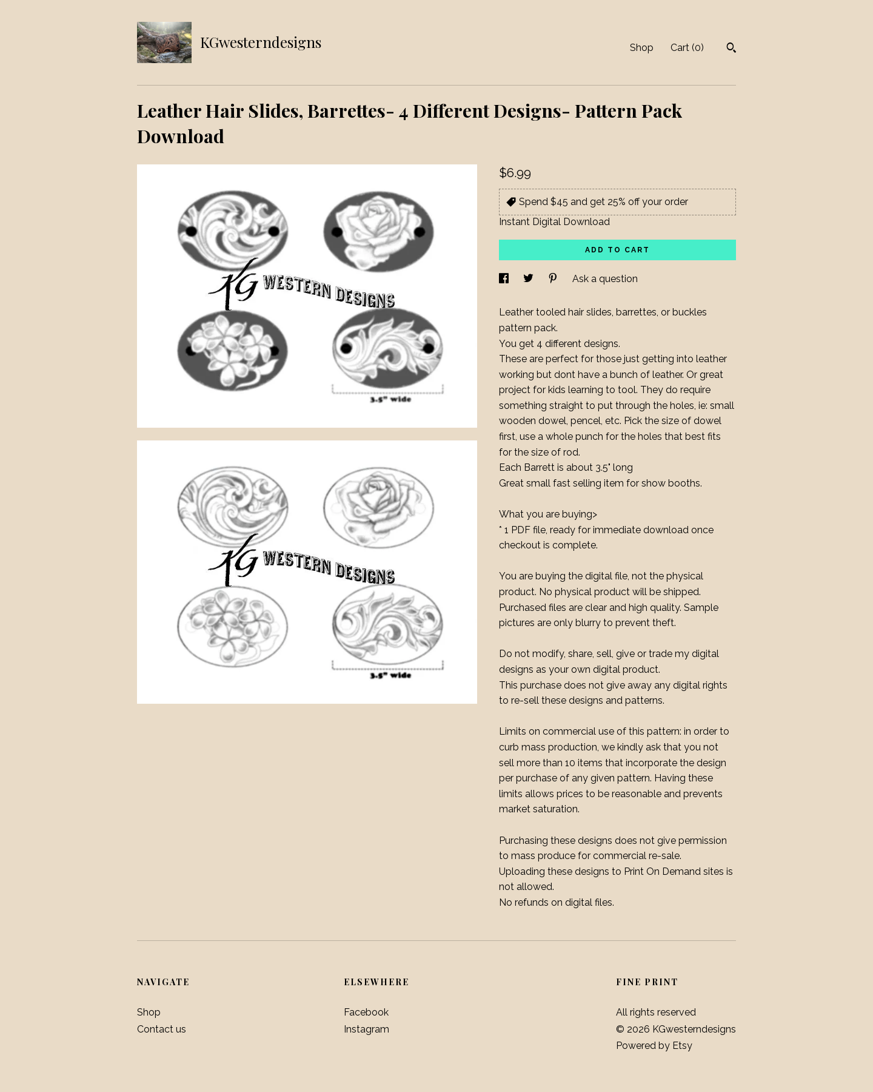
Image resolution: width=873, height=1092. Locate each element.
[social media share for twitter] (529, 279)
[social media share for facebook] (505, 279)
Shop (642, 47)
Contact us (161, 1029)
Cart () (687, 47)
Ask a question (605, 279)
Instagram (366, 1029)
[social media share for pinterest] (554, 279)
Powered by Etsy (654, 1045)
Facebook (366, 1012)
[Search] (731, 49)
